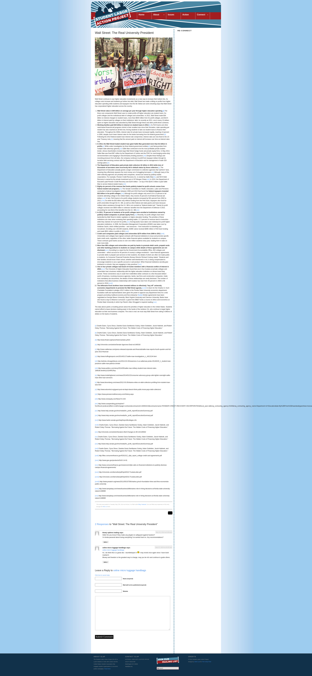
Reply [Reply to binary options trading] (106, 542)
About (158, 15)
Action (185, 15)
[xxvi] (103, 269)
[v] (103, 146)
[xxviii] (144, 288)
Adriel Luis (197, 661)
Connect (201, 15)
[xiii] (148, 179)
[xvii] (104, 198)
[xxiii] (162, 234)
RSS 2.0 (105, 506)
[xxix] (96, 489)
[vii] (121, 149)
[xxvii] (111, 283)
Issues (171, 15)
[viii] (144, 156)
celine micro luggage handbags (114, 548)
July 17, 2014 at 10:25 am (163, 547)
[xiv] (124, 184)
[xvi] (122, 193)
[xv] (120, 189)
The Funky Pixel (206, 661)
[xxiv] (107, 250)
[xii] (154, 177)
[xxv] (139, 264)
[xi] (153, 172)
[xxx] (155, 302)
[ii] (149, 125)
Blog (139, 504)
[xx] (136, 215)
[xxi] (128, 222)
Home (141, 15)
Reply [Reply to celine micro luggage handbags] (106, 562)
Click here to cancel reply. (102, 575)
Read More (107, 668)
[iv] (112, 139)
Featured (143, 504)
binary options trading (110, 533)
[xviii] (103, 201)
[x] (159, 167)
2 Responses (102, 524)
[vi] (149, 146)
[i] (95, 326)
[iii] (165, 134)
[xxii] (127, 231)
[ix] (108, 163)
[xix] (137, 210)
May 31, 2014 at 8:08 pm (164, 532)
